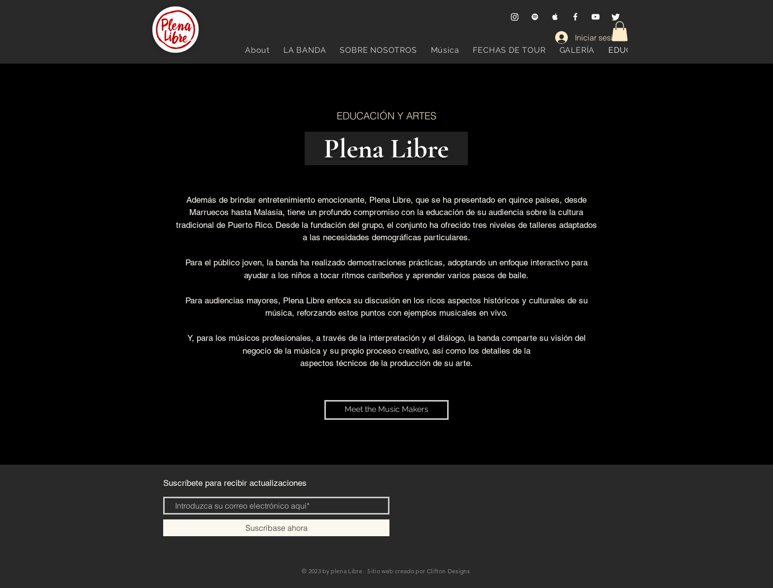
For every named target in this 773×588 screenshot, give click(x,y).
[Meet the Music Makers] (386, 410)
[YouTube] (595, 17)
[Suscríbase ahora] (276, 527)
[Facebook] (575, 17)
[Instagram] (515, 17)
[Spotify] (535, 17)
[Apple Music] (555, 17)
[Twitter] (616, 17)
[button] (619, 31)
